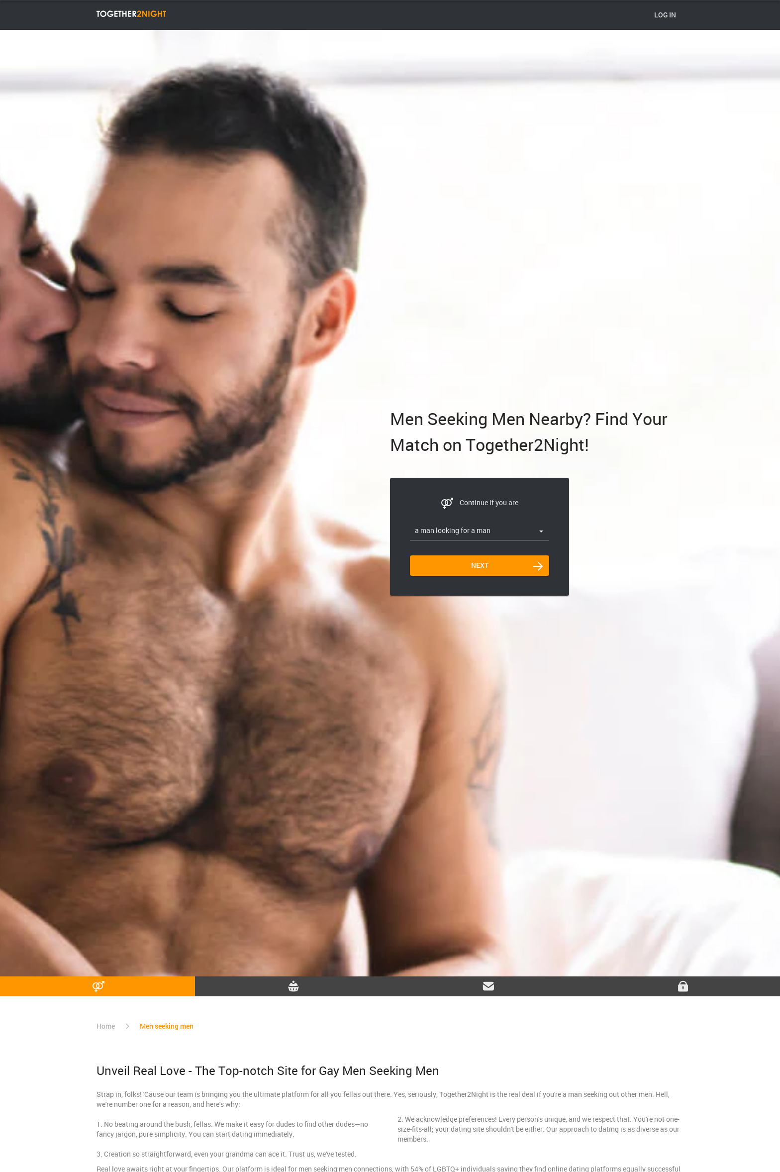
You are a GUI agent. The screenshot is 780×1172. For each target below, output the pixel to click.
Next (479, 565)
